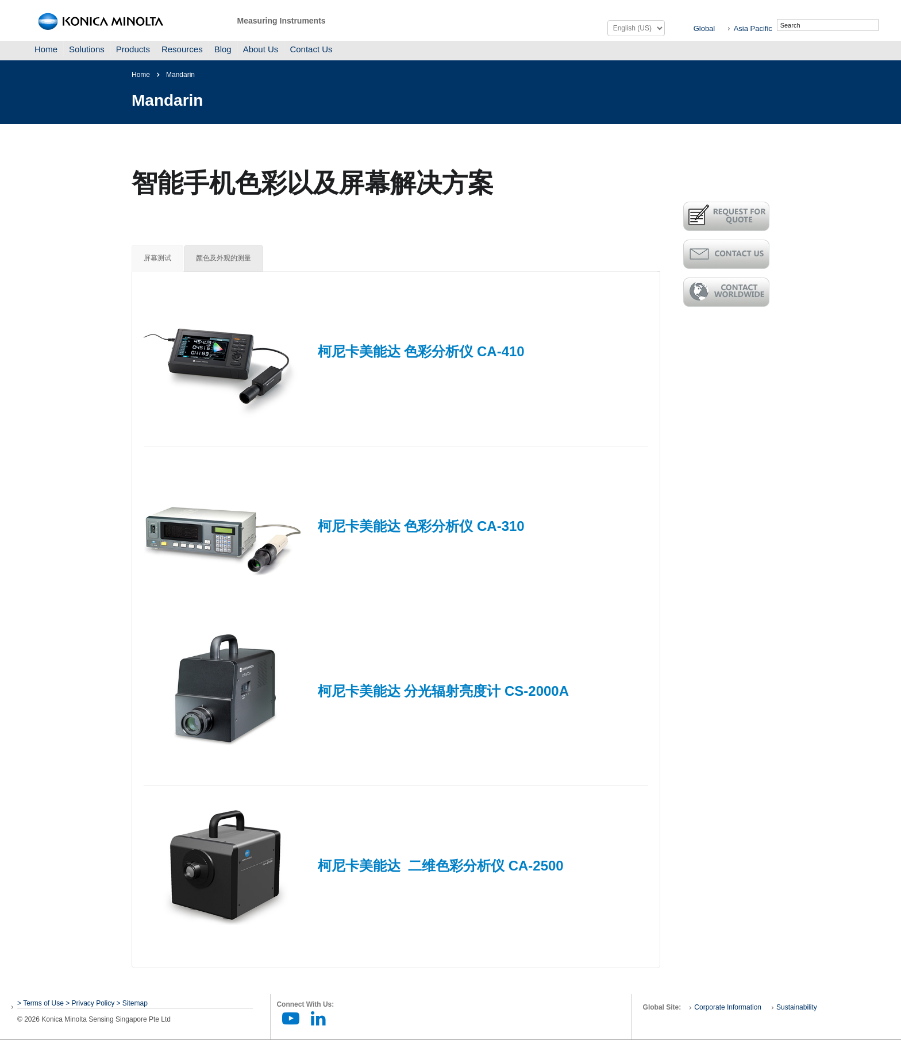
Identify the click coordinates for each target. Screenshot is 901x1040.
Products (133, 49)
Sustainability (796, 1007)
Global (704, 28)
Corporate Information (727, 1007)
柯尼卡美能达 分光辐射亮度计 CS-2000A (443, 691)
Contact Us (311, 49)
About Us (261, 49)
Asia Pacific (753, 28)
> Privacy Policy (90, 1003)
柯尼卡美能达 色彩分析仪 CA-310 (421, 526)
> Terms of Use (41, 1003)
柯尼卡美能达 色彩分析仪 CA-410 (421, 351)
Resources (182, 49)
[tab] (157, 258)
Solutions (87, 49)
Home (45, 49)
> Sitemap (132, 1003)
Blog (223, 49)
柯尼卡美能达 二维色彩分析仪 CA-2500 (441, 865)
